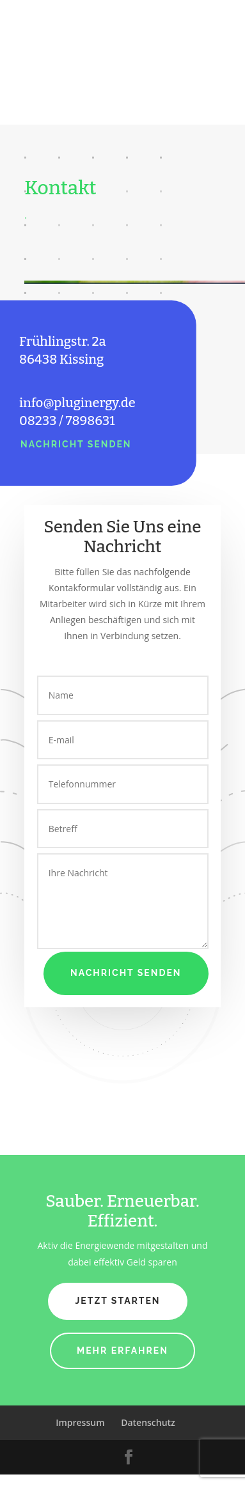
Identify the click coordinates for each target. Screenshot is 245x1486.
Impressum (80, 1422)
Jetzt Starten (117, 1301)
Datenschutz (148, 1422)
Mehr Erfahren (122, 1350)
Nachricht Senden (76, 444)
